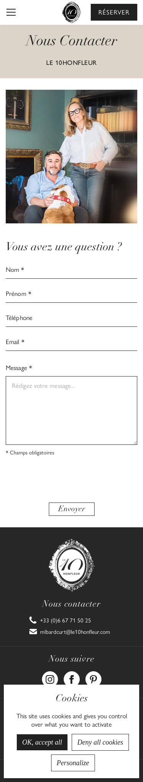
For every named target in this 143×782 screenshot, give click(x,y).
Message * (19, 367)
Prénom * (18, 293)
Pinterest (93, 675)
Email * (15, 341)
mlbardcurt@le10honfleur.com (75, 631)
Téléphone (19, 317)
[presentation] (72, 480)
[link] (60, 620)
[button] (11, 12)
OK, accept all (42, 742)
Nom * (15, 269)
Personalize (73, 763)
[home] (71, 12)
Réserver (114, 11)
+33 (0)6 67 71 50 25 (65, 620)
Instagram (50, 675)
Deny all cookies (100, 742)
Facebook (72, 675)
